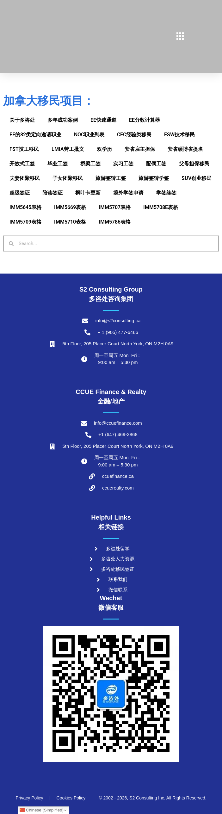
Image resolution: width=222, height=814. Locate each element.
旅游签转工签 (111, 178)
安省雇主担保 (140, 149)
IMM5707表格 (115, 207)
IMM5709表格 (25, 222)
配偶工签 (156, 164)
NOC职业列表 (89, 135)
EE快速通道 (103, 120)
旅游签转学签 (154, 178)
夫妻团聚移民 (24, 178)
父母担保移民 (194, 164)
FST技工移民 (24, 149)
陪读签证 (52, 193)
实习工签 (123, 164)
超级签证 (19, 193)
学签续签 (166, 193)
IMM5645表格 (25, 207)
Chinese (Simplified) (42, 810)
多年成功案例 (62, 120)
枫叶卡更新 (88, 193)
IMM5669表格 (70, 207)
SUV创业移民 (197, 178)
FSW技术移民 (179, 135)
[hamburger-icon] (180, 37)
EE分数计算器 (144, 120)
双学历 (104, 149)
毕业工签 (57, 164)
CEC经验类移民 (134, 135)
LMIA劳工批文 (68, 149)
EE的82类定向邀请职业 (35, 135)
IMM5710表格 (70, 222)
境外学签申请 (128, 193)
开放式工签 (22, 164)
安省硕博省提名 (185, 149)
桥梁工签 (90, 164)
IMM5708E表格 (160, 207)
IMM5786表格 (115, 222)
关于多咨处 (22, 120)
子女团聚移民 (67, 178)
